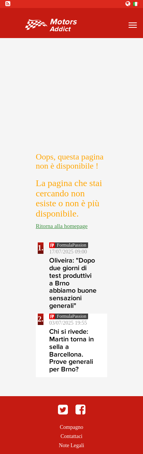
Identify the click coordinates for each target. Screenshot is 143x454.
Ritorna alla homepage (62, 226)
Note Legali (71, 445)
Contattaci (72, 436)
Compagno (71, 427)
